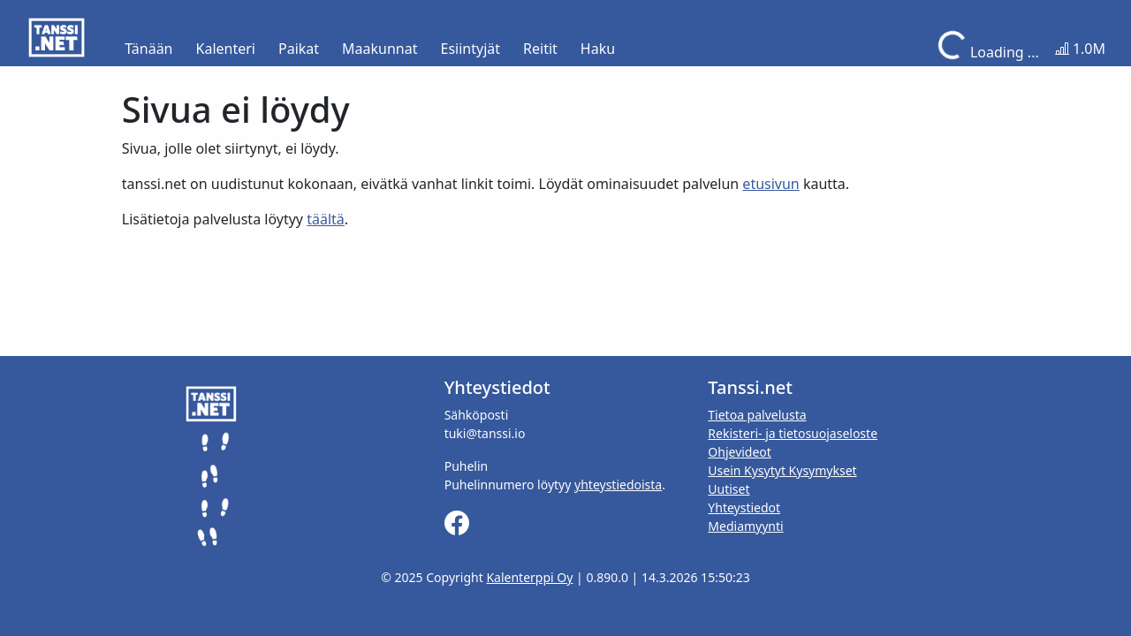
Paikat (298, 48)
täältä (326, 219)
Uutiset (728, 489)
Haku (598, 48)
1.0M (1080, 48)
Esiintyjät (471, 48)
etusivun (770, 183)
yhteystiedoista (618, 484)
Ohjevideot (739, 451)
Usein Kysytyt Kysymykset (782, 470)
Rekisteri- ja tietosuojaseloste (792, 433)
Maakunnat (379, 48)
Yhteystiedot (744, 507)
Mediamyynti (745, 526)
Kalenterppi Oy (529, 577)
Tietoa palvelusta (757, 414)
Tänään (148, 48)
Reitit (540, 48)
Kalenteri (225, 48)
